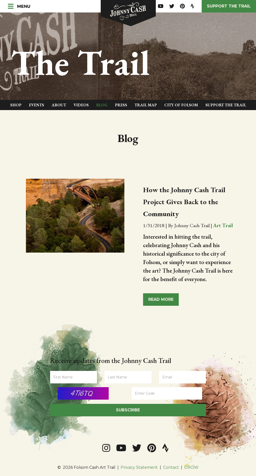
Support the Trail (229, 6)
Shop (15, 105)
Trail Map (146, 105)
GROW (191, 467)
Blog (101, 105)
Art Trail (223, 225)
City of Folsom (181, 105)
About (59, 105)
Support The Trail (225, 105)
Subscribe (128, 410)
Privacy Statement (139, 467)
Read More (160, 299)
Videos (81, 105)
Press (121, 105)
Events (36, 105)
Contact (171, 467)
